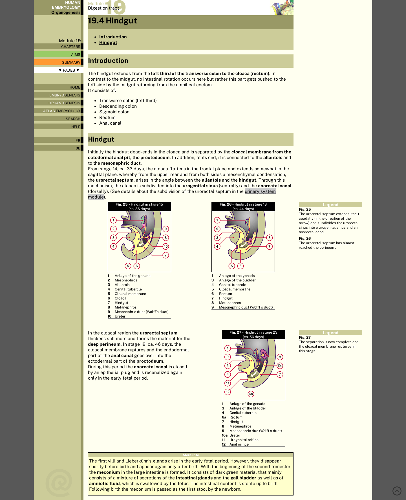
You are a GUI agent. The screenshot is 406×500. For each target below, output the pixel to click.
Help (75, 126)
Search (73, 118)
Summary (71, 62)
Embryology (61, 111)
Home (75, 87)
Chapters (70, 46)
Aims (75, 54)
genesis (64, 95)
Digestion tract (103, 8)
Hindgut (108, 42)
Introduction (113, 36)
